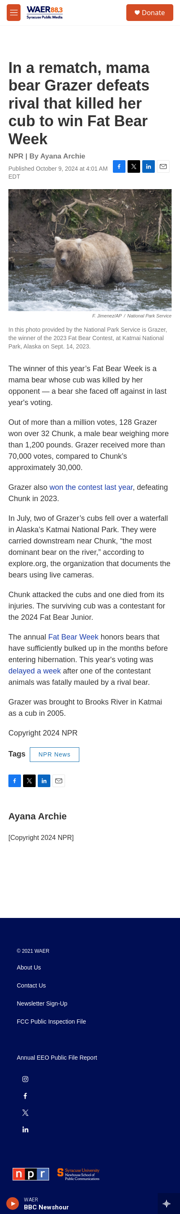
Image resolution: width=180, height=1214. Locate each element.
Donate (153, 12)
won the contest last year (91, 487)
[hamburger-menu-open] (14, 12)
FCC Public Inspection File (51, 1022)
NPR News (54, 754)
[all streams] (169, 1203)
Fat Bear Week (73, 637)
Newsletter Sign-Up (42, 1004)
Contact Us (31, 986)
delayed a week (34, 671)
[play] (13, 1203)
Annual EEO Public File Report (57, 1058)
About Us (29, 967)
